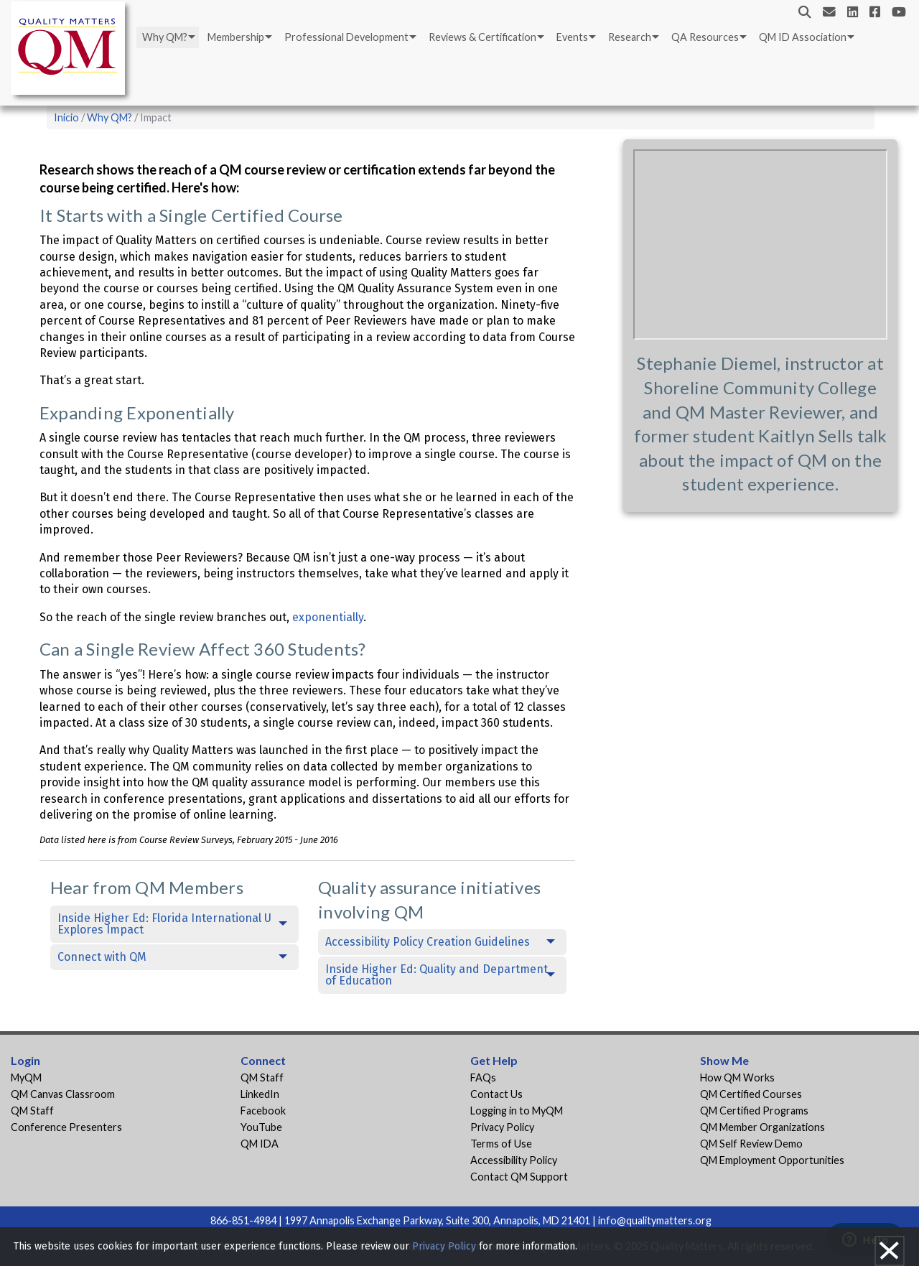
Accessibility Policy (513, 1160)
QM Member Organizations (762, 1127)
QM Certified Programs (754, 1110)
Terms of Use (501, 1143)
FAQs (483, 1077)
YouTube (261, 1127)
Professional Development (346, 37)
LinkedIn (260, 1094)
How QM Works (737, 1077)
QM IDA (260, 1143)
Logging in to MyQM (516, 1110)
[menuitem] (167, 37)
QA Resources (705, 37)
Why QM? (164, 37)
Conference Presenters (66, 1127)
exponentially (327, 617)
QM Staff (32, 1110)
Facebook (263, 1110)
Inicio (66, 117)
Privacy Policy (502, 1127)
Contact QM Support (519, 1176)
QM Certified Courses (751, 1094)
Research (629, 37)
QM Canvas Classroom (63, 1094)
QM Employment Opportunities (772, 1160)
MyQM (26, 1077)
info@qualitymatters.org (655, 1220)
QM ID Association (802, 37)
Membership (235, 37)
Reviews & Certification (482, 37)
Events (572, 37)
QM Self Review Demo (751, 1143)
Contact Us (496, 1094)
